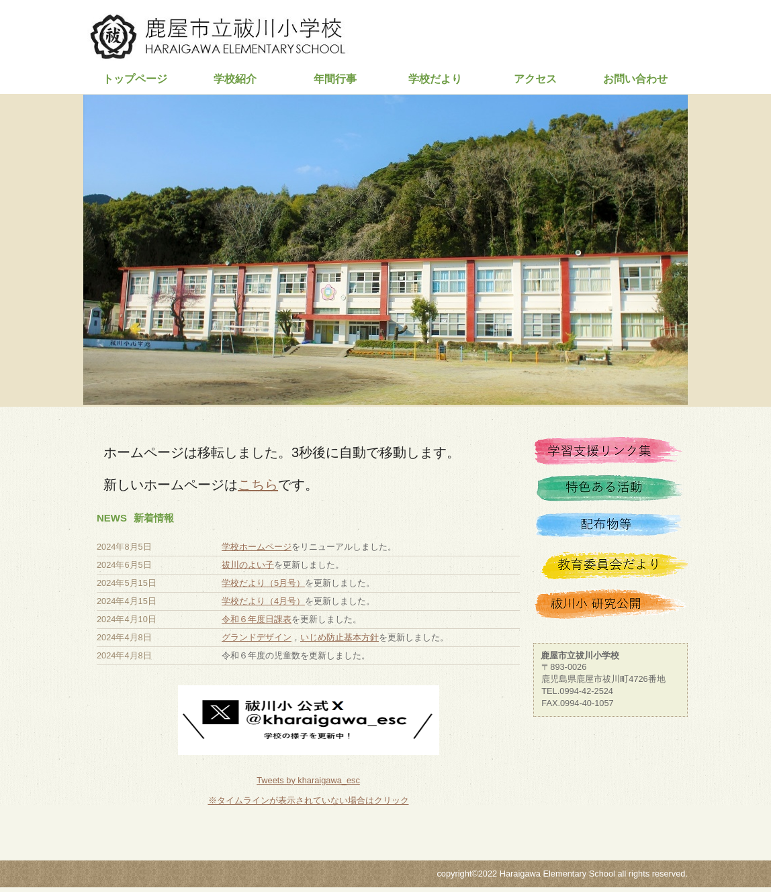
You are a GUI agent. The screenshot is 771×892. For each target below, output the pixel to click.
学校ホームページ (256, 547)
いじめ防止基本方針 (339, 637)
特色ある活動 (610, 492)
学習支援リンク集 (610, 454)
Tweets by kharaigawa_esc (308, 780)
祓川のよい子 (248, 565)
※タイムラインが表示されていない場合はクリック (308, 800)
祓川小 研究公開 (610, 605)
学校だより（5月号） (263, 583)
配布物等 (610, 529)
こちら (258, 484)
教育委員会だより (610, 567)
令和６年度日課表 (256, 619)
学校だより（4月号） (263, 601)
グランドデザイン (256, 637)
